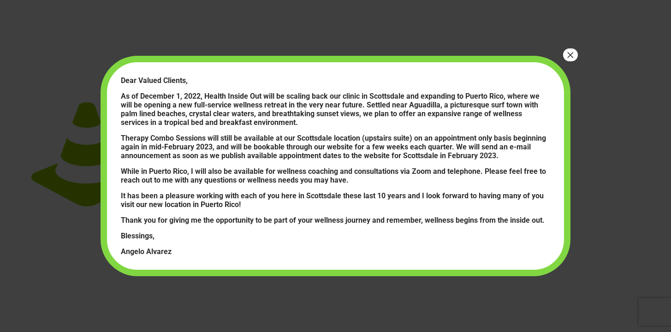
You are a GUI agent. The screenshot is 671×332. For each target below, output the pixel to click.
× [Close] (570, 54)
